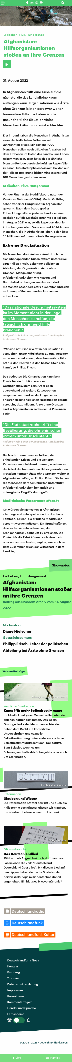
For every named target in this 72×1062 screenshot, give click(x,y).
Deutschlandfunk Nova (23, 960)
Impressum (15, 990)
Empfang (13, 972)
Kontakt (12, 966)
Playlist (55, 1057)
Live (18, 1057)
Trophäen (13, 978)
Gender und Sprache (21, 1008)
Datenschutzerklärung (22, 984)
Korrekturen (15, 996)
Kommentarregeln (19, 1002)
